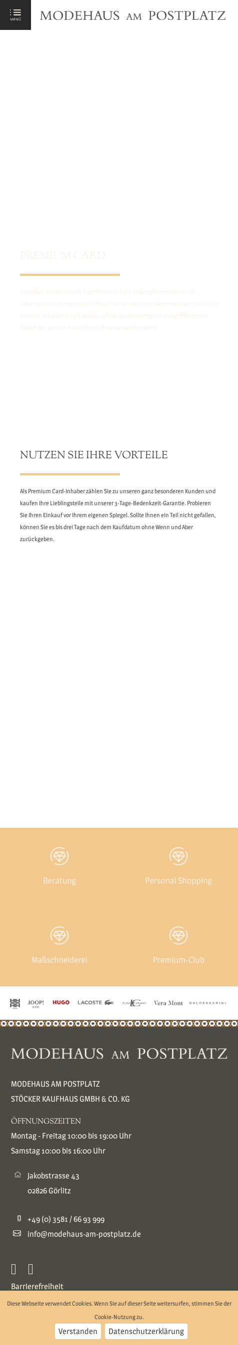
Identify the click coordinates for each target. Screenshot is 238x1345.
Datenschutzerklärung (146, 1331)
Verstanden (78, 1331)
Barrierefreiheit (37, 1286)
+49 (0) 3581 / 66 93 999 (66, 1219)
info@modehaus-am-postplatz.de (84, 1234)
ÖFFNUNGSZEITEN (46, 1122)
